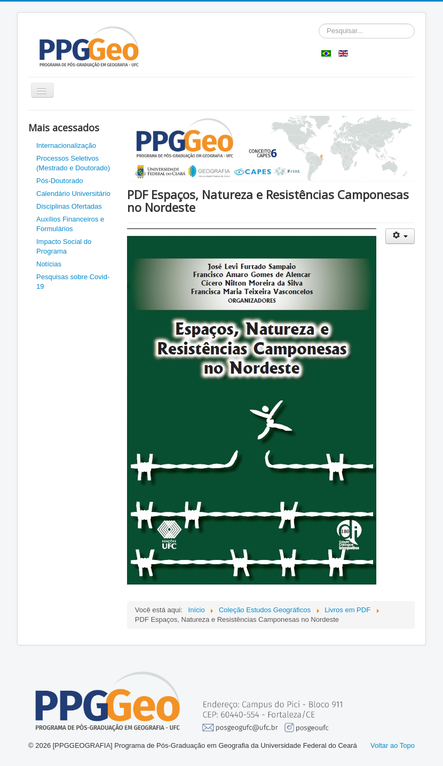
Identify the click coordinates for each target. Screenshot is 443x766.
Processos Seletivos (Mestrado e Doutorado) (73, 163)
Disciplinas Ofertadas (69, 206)
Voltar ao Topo (392, 745)
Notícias (48, 264)
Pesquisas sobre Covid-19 (72, 281)
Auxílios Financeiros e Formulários (70, 224)
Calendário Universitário (73, 193)
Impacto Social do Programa (63, 246)
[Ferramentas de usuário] (400, 236)
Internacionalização (66, 145)
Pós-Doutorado (59, 181)
